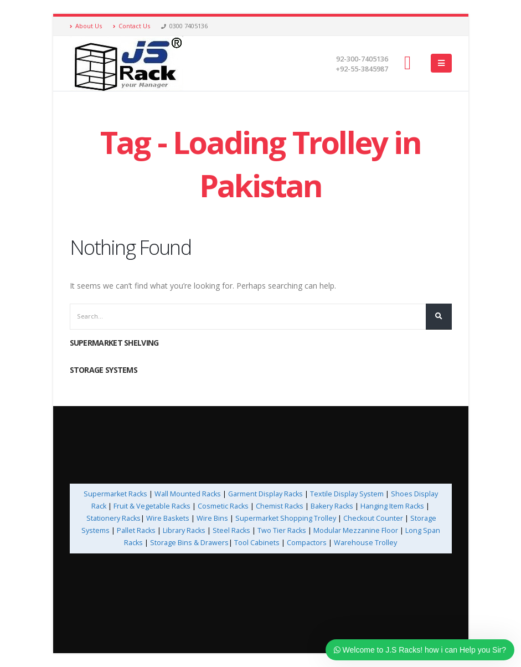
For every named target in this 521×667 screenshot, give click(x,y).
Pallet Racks (135, 530)
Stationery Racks (113, 518)
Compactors (307, 542)
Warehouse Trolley (365, 542)
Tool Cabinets (257, 542)
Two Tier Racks (281, 530)
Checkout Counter (373, 518)
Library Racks (184, 530)
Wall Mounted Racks (187, 494)
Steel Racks (231, 530)
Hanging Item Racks (392, 506)
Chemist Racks (279, 506)
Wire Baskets (167, 518)
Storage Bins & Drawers (189, 542)
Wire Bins (212, 518)
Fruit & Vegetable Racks (152, 506)
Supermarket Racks (115, 494)
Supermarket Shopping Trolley (285, 518)
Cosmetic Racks (223, 506)
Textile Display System (347, 494)
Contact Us (131, 26)
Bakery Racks (332, 506)
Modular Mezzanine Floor (355, 530)
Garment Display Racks (265, 494)
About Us (86, 26)
